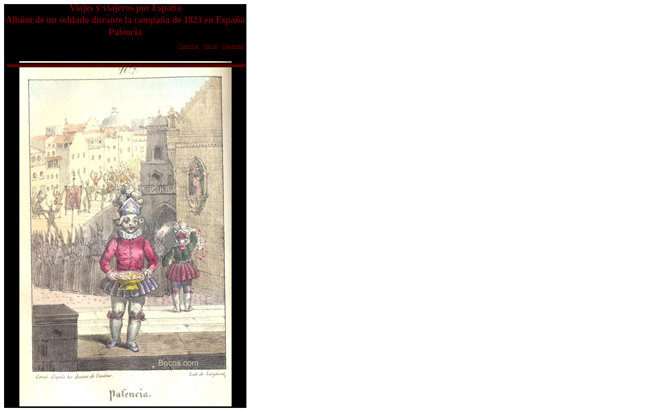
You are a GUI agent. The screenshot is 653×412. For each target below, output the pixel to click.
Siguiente (233, 45)
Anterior (188, 45)
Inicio (210, 45)
